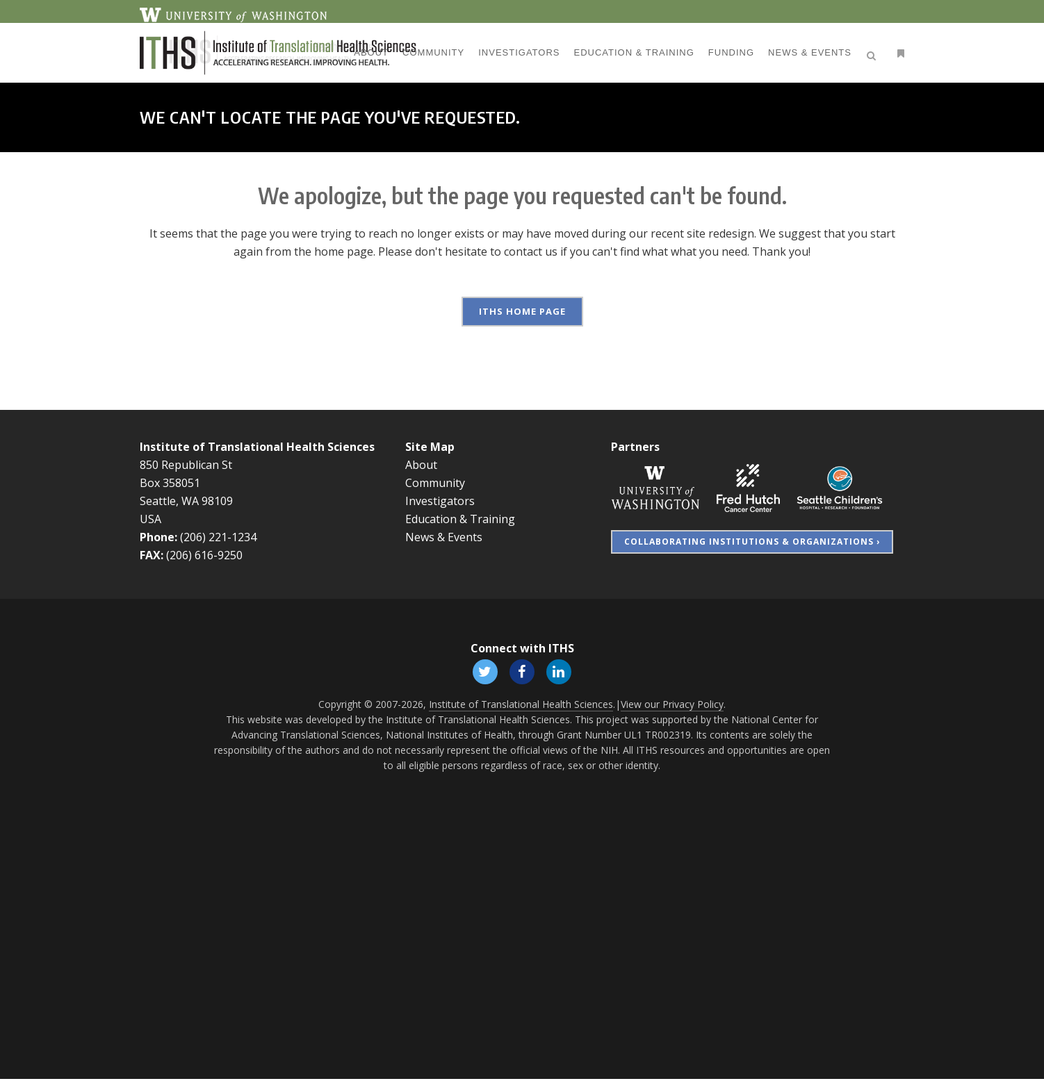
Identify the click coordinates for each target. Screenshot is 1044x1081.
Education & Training (460, 519)
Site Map (430, 446)
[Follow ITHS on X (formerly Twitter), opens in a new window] (483, 672)
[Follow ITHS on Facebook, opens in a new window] (522, 672)
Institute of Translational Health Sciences (257, 446)
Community (435, 482)
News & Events (443, 537)
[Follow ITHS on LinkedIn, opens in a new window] (561, 672)
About (421, 464)
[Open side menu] (898, 53)
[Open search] (873, 53)
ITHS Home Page (522, 311)
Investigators (440, 501)
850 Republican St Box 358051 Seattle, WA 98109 (186, 483)
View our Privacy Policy (672, 706)
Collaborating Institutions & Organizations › (752, 541)
